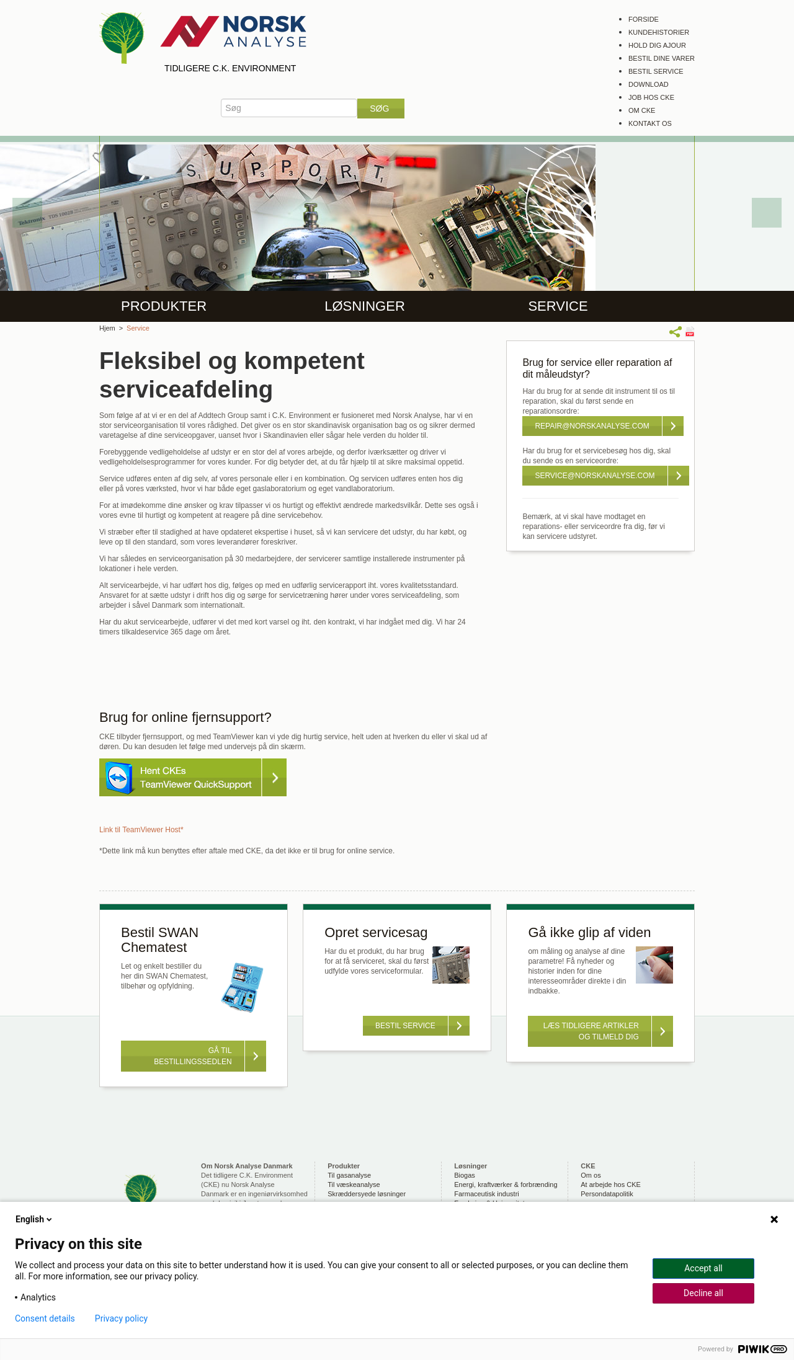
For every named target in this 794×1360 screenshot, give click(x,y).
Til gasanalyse (349, 1175)
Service (557, 306)
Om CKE (641, 110)
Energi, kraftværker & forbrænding (505, 1184)
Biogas (464, 1175)
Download (648, 84)
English (35, 1219)
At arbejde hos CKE (611, 1184)
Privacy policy (121, 1318)
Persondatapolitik (607, 1194)
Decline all (703, 1293)
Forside (643, 19)
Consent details (45, 1318)
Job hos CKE (651, 97)
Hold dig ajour (657, 45)
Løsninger (364, 306)
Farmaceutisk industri (486, 1194)
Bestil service (656, 71)
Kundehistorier (658, 32)
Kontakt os (650, 123)
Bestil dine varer (661, 58)
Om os (590, 1175)
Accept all (703, 1268)
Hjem (107, 328)
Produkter (164, 306)
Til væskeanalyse (354, 1184)
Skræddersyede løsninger (367, 1194)
